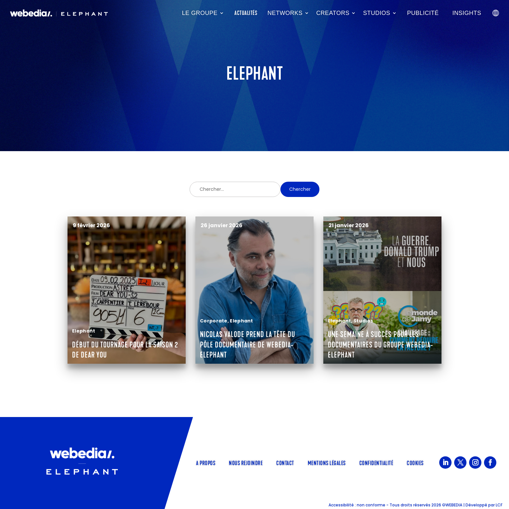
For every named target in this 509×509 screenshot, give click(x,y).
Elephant (83, 331)
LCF (499, 505)
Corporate (214, 321)
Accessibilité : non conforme (357, 505)
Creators (332, 13)
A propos (205, 462)
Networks (285, 13)
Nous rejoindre (246, 462)
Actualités (245, 13)
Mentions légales (327, 462)
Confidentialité (376, 462)
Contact (285, 462)
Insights (467, 13)
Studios (376, 13)
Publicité (423, 13)
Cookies (415, 462)
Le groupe (200, 13)
